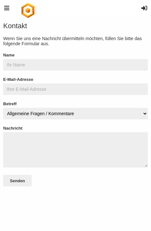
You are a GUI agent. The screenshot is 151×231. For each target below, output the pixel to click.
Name (8, 55)
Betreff (10, 103)
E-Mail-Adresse (18, 79)
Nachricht (12, 128)
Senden (17, 180)
